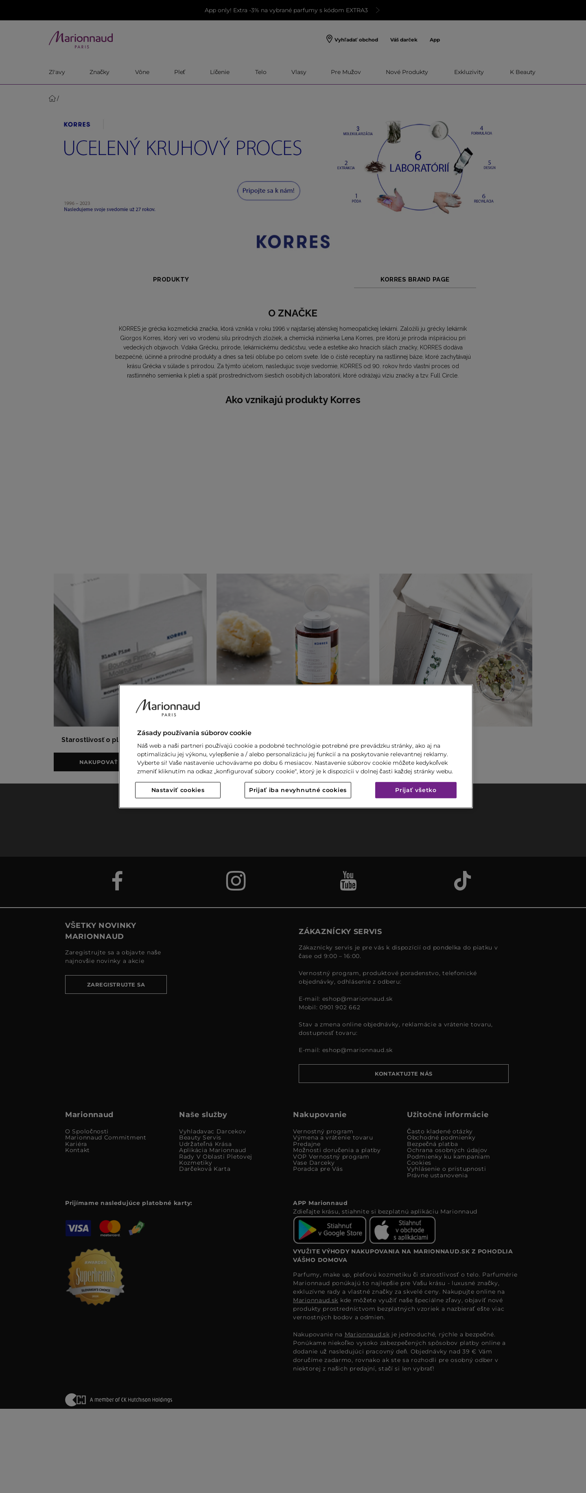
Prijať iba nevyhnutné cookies (298, 790)
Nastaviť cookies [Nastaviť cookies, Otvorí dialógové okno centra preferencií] (178, 790)
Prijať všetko (416, 790)
